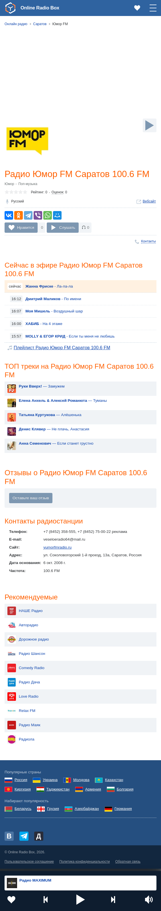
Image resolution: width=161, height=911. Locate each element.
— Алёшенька (50, 416)
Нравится (25, 228)
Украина (50, 782)
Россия (21, 782)
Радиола (20, 742)
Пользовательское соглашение (29, 864)
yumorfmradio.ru (57, 549)
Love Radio (22, 699)
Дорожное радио (28, 642)
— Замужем (42, 388)
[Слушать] (149, 125)
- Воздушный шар (54, 312)
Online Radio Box (41, 8)
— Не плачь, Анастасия (54, 431)
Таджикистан (58, 792)
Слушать (67, 228)
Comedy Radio (25, 670)
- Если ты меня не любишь (70, 337)
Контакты (148, 242)
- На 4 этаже (43, 325)
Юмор (9, 184)
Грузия (53, 811)
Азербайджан (87, 811)
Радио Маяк (23, 727)
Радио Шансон (26, 656)
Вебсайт (149, 202)
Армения (93, 792)
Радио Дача (23, 685)
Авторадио (22, 627)
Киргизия (23, 792)
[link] (10, 8)
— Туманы (63, 402)
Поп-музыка (27, 184)
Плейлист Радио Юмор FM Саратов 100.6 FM (62, 348)
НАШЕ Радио (24, 613)
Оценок (57, 193)
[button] (80, 899)
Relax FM (21, 713)
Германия (123, 811)
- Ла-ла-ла (49, 287)
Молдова (81, 782)
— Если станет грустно (56, 445)
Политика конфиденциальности (84, 864)
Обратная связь (127, 864)
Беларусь (23, 811)
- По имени (53, 300)
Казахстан (114, 782)
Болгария (125, 792)
